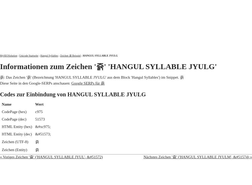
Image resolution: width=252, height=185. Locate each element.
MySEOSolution (8, 55)
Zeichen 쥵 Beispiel (70, 55)
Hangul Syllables (49, 55)
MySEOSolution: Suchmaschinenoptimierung (60, 23)
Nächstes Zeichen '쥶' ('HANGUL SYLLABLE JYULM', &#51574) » (197, 157)
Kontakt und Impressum (225, 4)
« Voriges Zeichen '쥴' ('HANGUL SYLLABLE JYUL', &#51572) (51, 157)
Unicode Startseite (28, 55)
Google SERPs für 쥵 (88, 83)
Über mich (186, 4)
